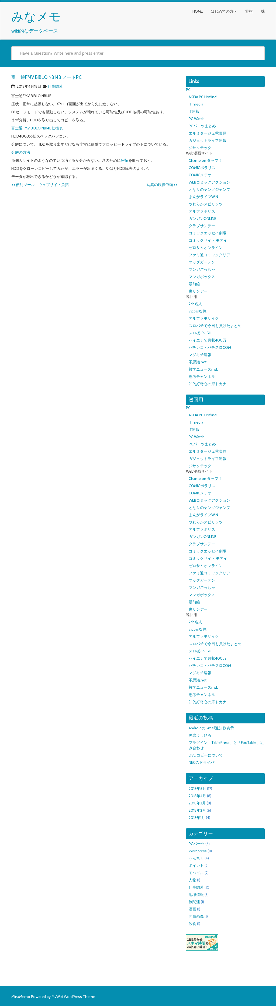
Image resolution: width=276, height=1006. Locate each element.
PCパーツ (197, 843)
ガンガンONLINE (202, 218)
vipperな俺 (197, 311)
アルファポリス (202, 211)
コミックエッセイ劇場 (207, 233)
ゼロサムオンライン (206, 247)
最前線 (194, 284)
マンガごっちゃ (202, 269)
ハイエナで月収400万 (207, 340)
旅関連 (194, 901)
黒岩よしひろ (200, 735)
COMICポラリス (202, 167)
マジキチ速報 (200, 354)
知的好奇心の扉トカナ (207, 383)
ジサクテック (200, 147)
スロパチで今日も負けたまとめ (215, 325)
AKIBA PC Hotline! (203, 96)
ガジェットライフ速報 (207, 140)
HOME (197, 11)
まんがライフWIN (203, 196)
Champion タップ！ (205, 160)
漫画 (192, 909)
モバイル (196, 872)
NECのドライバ (201, 762)
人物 (192, 880)
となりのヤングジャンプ (209, 189)
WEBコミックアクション (209, 182)
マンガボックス (202, 276)
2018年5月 (197, 788)
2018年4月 (197, 795)
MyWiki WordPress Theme (73, 996)
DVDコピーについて (206, 755)
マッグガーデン (202, 262)
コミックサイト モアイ (208, 240)
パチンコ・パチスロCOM (210, 347)
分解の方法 (20, 152)
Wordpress (198, 851)
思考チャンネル (202, 376)
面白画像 (196, 916)
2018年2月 (197, 810)
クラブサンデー (202, 225)
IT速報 (194, 111)
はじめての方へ (224, 11)
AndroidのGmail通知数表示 (211, 728)
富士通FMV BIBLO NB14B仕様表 (37, 128)
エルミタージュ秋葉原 (207, 133)
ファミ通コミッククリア (209, 254)
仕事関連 (55, 86)
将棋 (249, 11)
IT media (196, 104)
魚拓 (124, 160)
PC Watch (197, 118)
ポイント (196, 865)
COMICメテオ (200, 175)
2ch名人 (195, 303)
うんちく (196, 858)
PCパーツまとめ (202, 126)
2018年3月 (197, 803)
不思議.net (197, 362)
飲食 (192, 923)
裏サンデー (198, 291)
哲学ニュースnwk (203, 369)
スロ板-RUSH (200, 332)
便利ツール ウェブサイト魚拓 (40, 184)
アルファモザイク (204, 318)
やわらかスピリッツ (206, 204)
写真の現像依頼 (162, 184)
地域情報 (196, 894)
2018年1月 (197, 817)
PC (188, 89)
